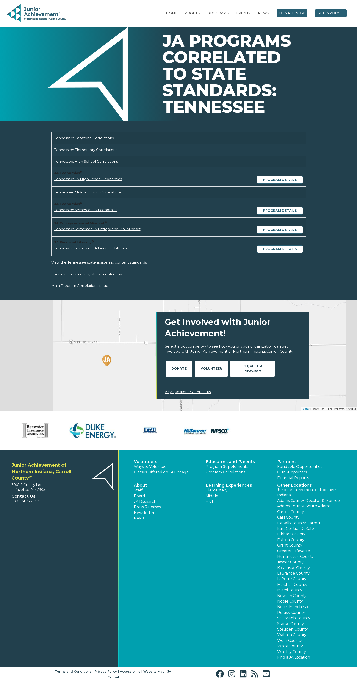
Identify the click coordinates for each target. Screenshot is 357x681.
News (263, 13)
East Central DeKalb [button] (295, 528)
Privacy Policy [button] (105, 671)
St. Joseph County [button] (293, 618)
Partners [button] (286, 462)
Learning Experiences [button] (229, 485)
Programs (218, 13)
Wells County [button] (289, 640)
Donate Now (292, 13)
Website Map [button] (153, 671)
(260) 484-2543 (25, 501)
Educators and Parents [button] (230, 462)
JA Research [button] (145, 501)
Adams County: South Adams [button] (303, 506)
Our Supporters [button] (292, 472)
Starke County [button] (290, 624)
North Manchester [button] (294, 607)
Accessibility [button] (130, 671)
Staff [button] (138, 490)
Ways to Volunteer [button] (151, 466)
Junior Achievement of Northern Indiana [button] (307, 492)
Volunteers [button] (145, 462)
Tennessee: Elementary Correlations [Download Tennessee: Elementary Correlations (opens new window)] (85, 150)
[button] (199, 13)
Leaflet (305, 408)
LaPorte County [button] (291, 579)
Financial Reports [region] (293, 478)
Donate (179, 368)
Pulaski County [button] (291, 612)
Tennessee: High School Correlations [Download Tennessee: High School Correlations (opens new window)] (86, 161)
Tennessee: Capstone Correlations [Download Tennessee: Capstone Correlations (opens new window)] (84, 138)
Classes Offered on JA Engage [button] (161, 472)
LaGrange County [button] (293, 573)
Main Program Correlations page (79, 285)
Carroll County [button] (290, 512)
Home (171, 13)
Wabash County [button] (291, 635)
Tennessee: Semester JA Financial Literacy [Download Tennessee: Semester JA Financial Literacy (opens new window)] (91, 248)
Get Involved (331, 13)
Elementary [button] (216, 490)
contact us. (112, 274)
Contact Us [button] (23, 496)
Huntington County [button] (295, 556)
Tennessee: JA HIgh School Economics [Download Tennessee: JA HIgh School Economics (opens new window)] (88, 179)
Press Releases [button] (147, 507)
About (191, 13)
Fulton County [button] (290, 540)
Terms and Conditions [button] (73, 671)
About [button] (140, 485)
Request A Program (252, 368)
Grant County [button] (289, 545)
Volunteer (211, 368)
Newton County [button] (292, 596)
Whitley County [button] (291, 652)
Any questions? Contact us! (188, 392)
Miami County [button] (289, 590)
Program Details (280, 180)
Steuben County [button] (292, 629)
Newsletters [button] (145, 513)
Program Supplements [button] (227, 466)
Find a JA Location (293, 657)
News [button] (139, 518)
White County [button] (290, 646)
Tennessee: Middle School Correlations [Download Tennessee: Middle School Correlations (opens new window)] (88, 192)
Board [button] (139, 496)
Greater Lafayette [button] (293, 551)
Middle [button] (212, 496)
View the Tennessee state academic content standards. (99, 262)
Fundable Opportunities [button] (299, 466)
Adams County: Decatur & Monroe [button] (308, 500)
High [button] (210, 501)
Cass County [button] (288, 517)
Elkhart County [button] (291, 534)
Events (243, 13)
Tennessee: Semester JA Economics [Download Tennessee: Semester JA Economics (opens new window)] (85, 210)
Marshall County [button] (292, 584)
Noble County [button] (290, 601)
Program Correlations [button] (225, 472)
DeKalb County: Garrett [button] (299, 523)
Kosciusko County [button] (293, 568)
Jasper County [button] (290, 562)
